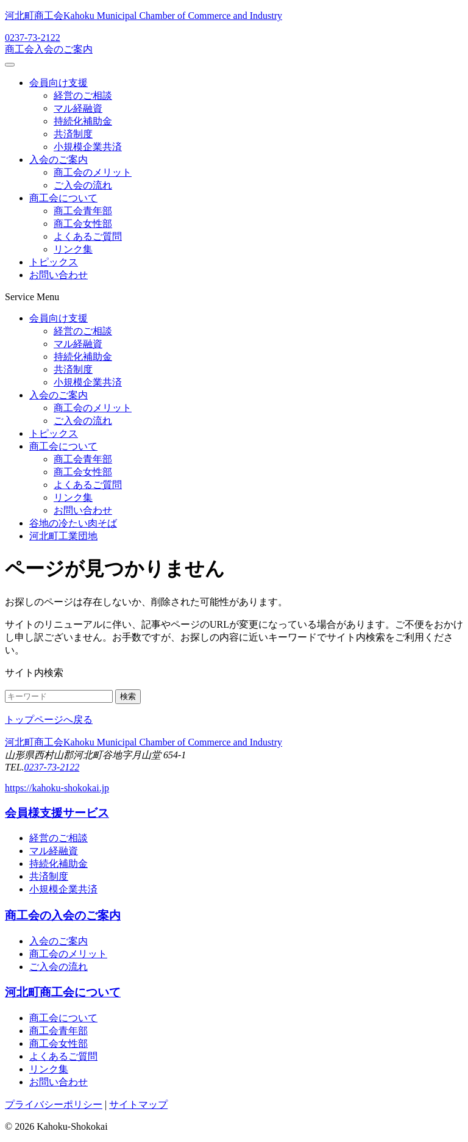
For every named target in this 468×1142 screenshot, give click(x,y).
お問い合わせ (58, 275)
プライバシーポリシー (53, 1104)
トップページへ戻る (49, 719)
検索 (128, 696)
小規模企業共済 (88, 147)
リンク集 (73, 249)
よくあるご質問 (88, 236)
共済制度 (73, 134)
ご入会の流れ (83, 185)
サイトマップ (138, 1104)
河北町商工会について (63, 992)
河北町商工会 (143, 15)
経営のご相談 (83, 95)
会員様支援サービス (57, 812)
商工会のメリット (93, 172)
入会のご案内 (58, 159)
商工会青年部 (83, 211)
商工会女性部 (83, 223)
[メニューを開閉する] (10, 64)
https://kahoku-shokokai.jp (57, 788)
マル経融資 (78, 108)
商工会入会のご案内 (49, 49)
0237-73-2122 (52, 767)
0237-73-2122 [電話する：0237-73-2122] (32, 37)
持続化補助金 (83, 121)
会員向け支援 (58, 82)
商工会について (63, 198)
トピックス (53, 262)
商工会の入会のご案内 (63, 915)
